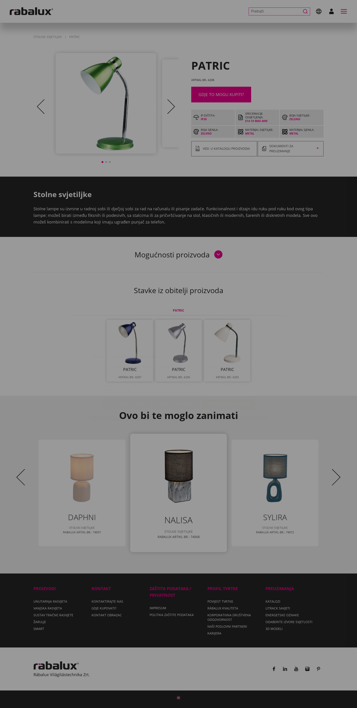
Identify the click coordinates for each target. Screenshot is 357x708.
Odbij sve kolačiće (176, 376)
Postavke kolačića (126, 376)
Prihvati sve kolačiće (228, 376)
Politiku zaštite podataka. (163, 363)
